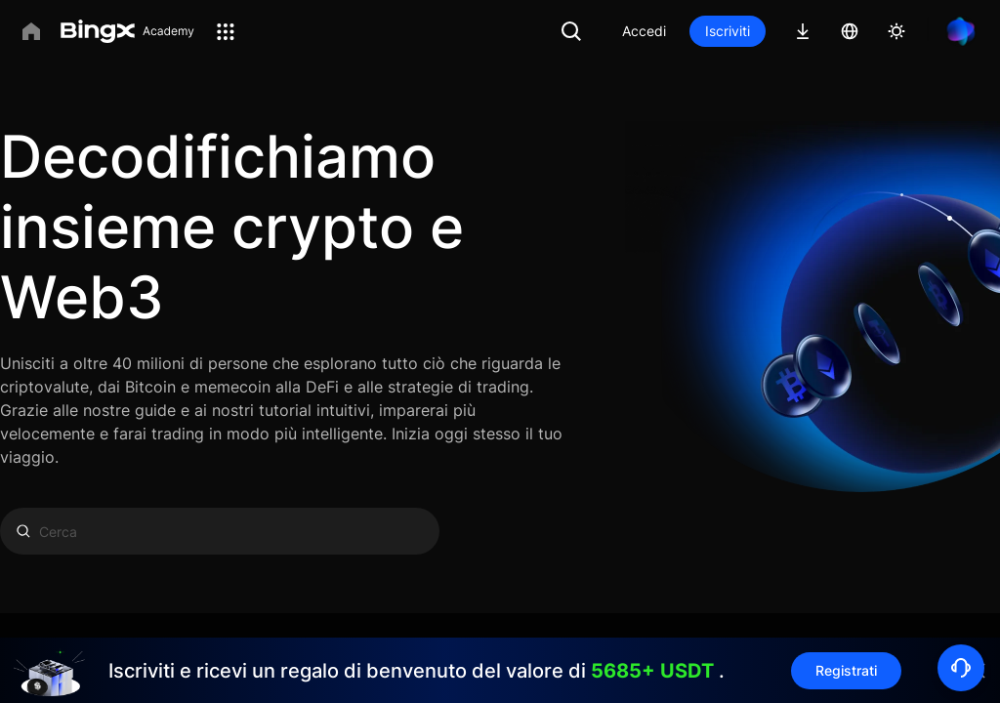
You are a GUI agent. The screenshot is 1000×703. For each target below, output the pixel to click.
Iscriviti (727, 30)
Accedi (644, 30)
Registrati (846, 670)
